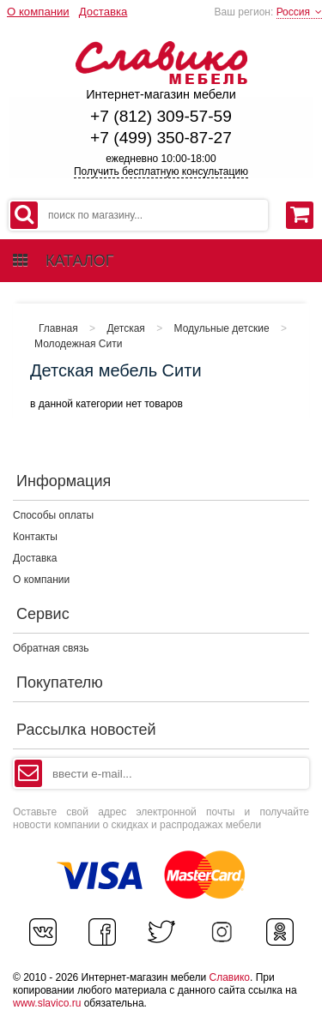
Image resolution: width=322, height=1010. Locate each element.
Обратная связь (50, 648)
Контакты (35, 537)
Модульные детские (222, 328)
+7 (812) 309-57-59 (161, 116)
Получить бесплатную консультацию (161, 171)
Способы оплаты (53, 515)
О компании (38, 11)
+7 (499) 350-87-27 (161, 137)
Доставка (103, 11)
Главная (58, 328)
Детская (125, 328)
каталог (63, 260)
